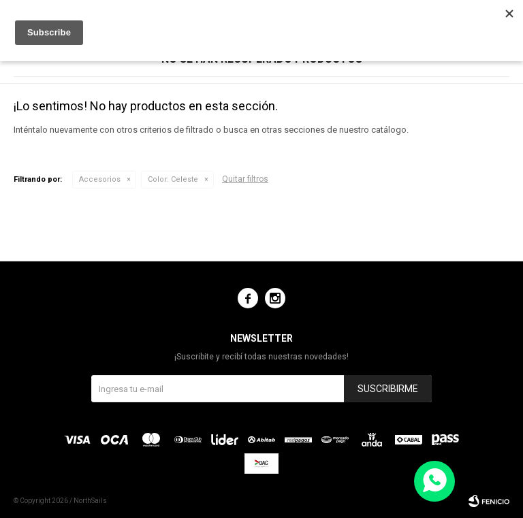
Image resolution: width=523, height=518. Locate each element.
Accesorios (100, 179)
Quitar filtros (245, 179)
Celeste (173, 179)
